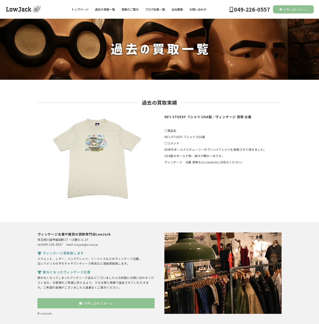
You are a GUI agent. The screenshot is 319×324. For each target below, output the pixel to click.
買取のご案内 (130, 9)
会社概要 (177, 9)
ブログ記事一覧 (155, 9)
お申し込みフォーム (293, 9)
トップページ (79, 9)
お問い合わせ (197, 9)
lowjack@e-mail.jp (86, 244)
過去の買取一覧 (105, 9)
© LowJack (44, 313)
